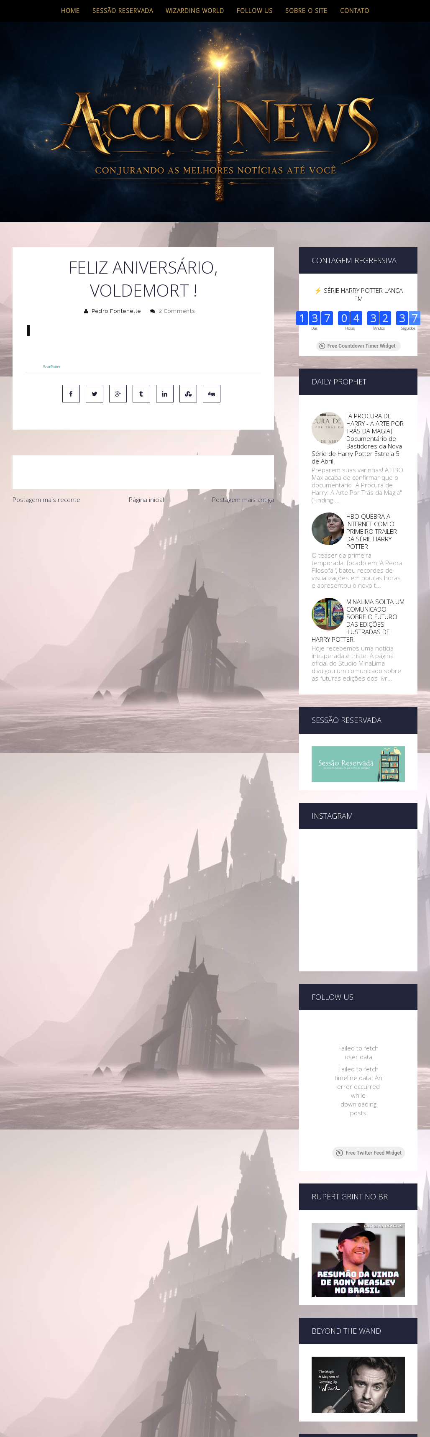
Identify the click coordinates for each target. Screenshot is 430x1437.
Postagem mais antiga (243, 499)
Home (70, 11)
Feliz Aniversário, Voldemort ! (143, 279)
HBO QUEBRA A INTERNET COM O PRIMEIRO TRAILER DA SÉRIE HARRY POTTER (371, 531)
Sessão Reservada (122, 11)
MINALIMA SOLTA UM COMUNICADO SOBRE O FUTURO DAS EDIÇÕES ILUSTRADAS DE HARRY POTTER (358, 620)
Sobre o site (306, 11)
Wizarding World (195, 11)
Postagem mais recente (46, 499)
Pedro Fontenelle (116, 311)
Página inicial (146, 499)
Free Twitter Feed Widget (369, 1153)
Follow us (255, 11)
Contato (354, 11)
